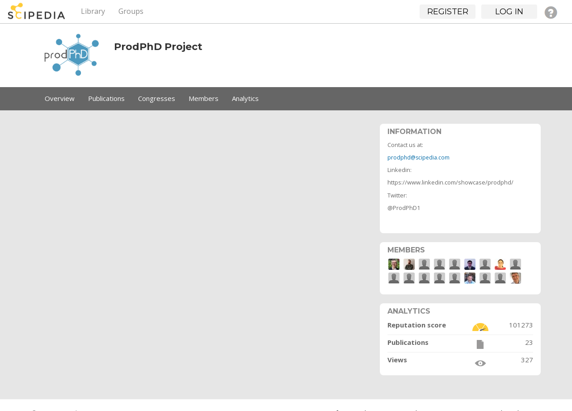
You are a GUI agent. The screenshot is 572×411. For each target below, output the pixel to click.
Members (204, 98)
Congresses (156, 98)
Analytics (245, 98)
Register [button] (447, 12)
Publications (106, 98)
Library (93, 11)
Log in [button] (509, 12)
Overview (60, 98)
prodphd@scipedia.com (418, 157)
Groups (130, 11)
